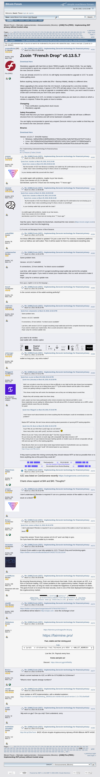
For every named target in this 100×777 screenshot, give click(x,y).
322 (15, 35)
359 (47, 37)
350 (20, 37)
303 (35, 34)
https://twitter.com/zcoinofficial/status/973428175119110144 (42, 552)
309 (53, 34)
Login (27, 20)
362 (56, 37)
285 (62, 32)
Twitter (33, 152)
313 (65, 34)
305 (41, 34)
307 (47, 34)
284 (59, 32)
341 (72, 35)
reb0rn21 (8, 306)
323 (18, 35)
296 (14, 34)
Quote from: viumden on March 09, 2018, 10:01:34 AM (37, 161)
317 (77, 34)
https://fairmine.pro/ (58, 635)
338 (63, 35)
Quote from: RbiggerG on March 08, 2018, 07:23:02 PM (40, 410)
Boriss (7, 520)
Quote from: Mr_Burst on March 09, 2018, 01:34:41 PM (39, 426)
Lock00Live (9, 576)
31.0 (29, 17)
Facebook (40, 599)
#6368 (93, 354)
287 (68, 32)
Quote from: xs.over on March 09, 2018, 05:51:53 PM (37, 377)
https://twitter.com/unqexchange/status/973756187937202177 (43, 608)
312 (62, 34)
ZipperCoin (9, 470)
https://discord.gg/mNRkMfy (61, 662)
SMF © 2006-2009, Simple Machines (58, 773)
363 (59, 37)
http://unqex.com (47, 611)
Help (16, 20)
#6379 (93, 709)
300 (26, 34)
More (40, 20)
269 (14, 32)
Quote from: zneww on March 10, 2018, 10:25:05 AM (37, 193)
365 (65, 37)
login (24, 13)
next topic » (92, 33)
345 (5, 37)
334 (51, 35)
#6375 (93, 604)
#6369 (93, 373)
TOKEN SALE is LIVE (59, 599)
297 (17, 34)
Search (21, 20)
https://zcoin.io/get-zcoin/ (84, 222)
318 (80, 34)
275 (32, 32)
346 (8, 37)
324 (21, 35)
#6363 (93, 189)
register (30, 13)
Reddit (38, 152)
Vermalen (9, 545)
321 (12, 35)
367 (71, 37)
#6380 (93, 728)
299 (23, 34)
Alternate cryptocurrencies (26, 25)
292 (83, 32)
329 (36, 35)
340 (69, 35)
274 (29, 32)
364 (62, 37)
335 (54, 35)
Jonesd (8, 188)
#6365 (93, 253)
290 (77, 32)
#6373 (93, 546)
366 (68, 37)
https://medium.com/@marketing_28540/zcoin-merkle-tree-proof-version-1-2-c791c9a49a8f (54, 697)
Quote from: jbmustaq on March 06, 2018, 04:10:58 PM (39, 379)
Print (92, 37)
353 (29, 37)
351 (23, 37)
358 (44, 37)
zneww (8, 156)
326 (27, 35)
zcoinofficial (10, 49)
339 (66, 35)
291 (80, 32)
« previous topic (91, 32)
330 (39, 35)
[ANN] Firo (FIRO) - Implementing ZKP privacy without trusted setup (39, 756)
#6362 (93, 157)
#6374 (93, 577)
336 (57, 35)
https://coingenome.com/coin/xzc (74, 476)
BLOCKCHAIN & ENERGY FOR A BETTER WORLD (58, 597)
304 (38, 34)
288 (71, 32)
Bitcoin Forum (9, 25)
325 (24, 35)
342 (75, 35)
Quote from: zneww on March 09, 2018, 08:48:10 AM (39, 164)
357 (41, 37)
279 (44, 32)
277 (38, 32)
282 (53, 32)
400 (82, 37)
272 (23, 32)
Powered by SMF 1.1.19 (37, 773)
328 (33, 35)
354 (32, 37)
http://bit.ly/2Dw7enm (28, 732)
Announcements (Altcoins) (48, 25)
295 (11, 34)
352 (26, 37)
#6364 (93, 234)
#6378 (93, 690)
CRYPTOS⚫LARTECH (57, 596)
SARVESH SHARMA (9, 728)
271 (20, 32)
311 (59, 34)
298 (20, 34)
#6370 (93, 471)
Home (10, 20)
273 (26, 32)
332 (45, 35)
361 (53, 37)
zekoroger (9, 353)
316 (74, 34)
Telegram (27, 152)
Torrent (34, 17)
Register (34, 20)
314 (68, 34)
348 (14, 37)
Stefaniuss (9, 622)
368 (74, 37)
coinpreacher (10, 252)
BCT (21, 152)
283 (56, 32)
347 (11, 37)
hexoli (7, 287)
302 (32, 34)
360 (50, 37)
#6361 (93, 49)
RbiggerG (9, 372)
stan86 (8, 603)
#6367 (93, 307)
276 (36, 32)
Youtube (77, 599)
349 (17, 37)
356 (38, 37)
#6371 (93, 490)
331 (42, 35)
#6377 (93, 671)
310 (56, 34)
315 (71, 34)
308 (50, 34)
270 (17, 32)
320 (9, 35)
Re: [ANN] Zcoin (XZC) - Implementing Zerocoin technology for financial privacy (57, 49)
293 (5, 34)
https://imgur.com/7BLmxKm (31, 449)
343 (78, 35)
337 (60, 35)
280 (48, 32)
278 (41, 32)
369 (77, 37)
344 (81, 35)
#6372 (93, 521)
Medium (71, 599)
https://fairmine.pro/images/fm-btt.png (57, 630)
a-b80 (7, 708)
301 (29, 34)
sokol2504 (9, 233)
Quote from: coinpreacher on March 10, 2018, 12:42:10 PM (39, 311)
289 (74, 32)
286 (65, 32)
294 (8, 34)
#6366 (93, 288)
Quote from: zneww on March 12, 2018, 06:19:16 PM (37, 525)
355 (35, 37)
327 (30, 35)
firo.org (22, 150)
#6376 (93, 623)
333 (48, 35)
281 (50, 32)
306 (44, 34)
